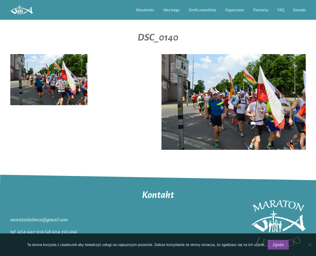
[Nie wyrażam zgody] (309, 244)
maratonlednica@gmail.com (39, 219)
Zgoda (278, 244)
